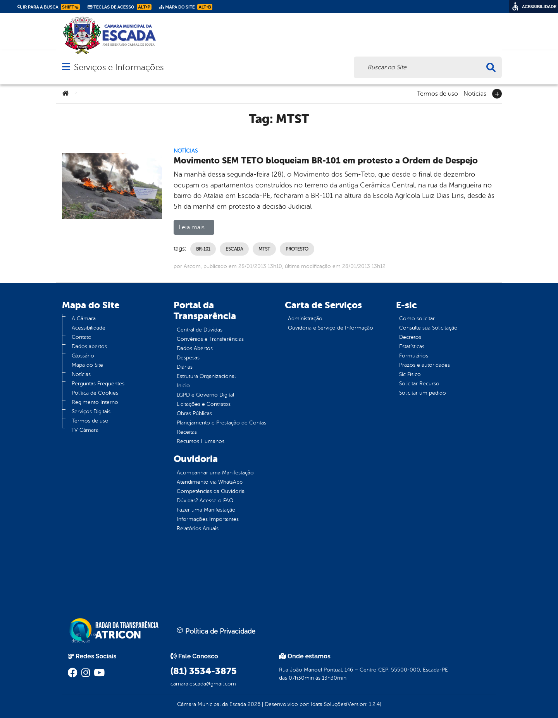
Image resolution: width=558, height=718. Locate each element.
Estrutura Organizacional (206, 376)
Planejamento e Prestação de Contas (221, 423)
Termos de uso (437, 93)
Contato (81, 337)
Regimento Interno (95, 402)
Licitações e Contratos (204, 404)
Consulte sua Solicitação (428, 328)
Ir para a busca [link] (48, 7)
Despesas (188, 358)
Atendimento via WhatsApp (210, 482)
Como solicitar (417, 318)
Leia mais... (194, 227)
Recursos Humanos (200, 441)
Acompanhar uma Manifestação (215, 473)
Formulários (413, 356)
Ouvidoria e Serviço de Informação (330, 328)
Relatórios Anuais (198, 528)
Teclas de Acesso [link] (120, 7)
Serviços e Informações (119, 67)
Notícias (474, 93)
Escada (234, 249)
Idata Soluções (328, 704)
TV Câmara (84, 430)
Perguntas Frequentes (98, 383)
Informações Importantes (208, 519)
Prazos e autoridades (424, 365)
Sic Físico (410, 374)
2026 (253, 704)
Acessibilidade (88, 328)
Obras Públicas (194, 413)
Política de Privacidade (215, 631)
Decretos (410, 337)
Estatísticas (411, 346)
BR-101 (203, 249)
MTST (264, 249)
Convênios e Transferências (210, 339)
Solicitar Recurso (419, 383)
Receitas (187, 432)
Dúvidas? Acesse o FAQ (205, 500)
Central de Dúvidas (199, 330)
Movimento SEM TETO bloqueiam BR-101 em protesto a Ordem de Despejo (326, 160)
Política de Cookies (95, 393)
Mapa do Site (87, 365)
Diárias (185, 367)
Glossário (83, 356)
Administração (305, 318)
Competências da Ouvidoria (211, 491)
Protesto (297, 249)
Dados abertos (89, 346)
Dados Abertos (195, 348)
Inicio (183, 385)
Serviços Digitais (91, 411)
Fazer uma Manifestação (206, 510)
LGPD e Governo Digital (205, 395)
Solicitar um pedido (422, 393)
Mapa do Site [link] (185, 7)
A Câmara (84, 318)
